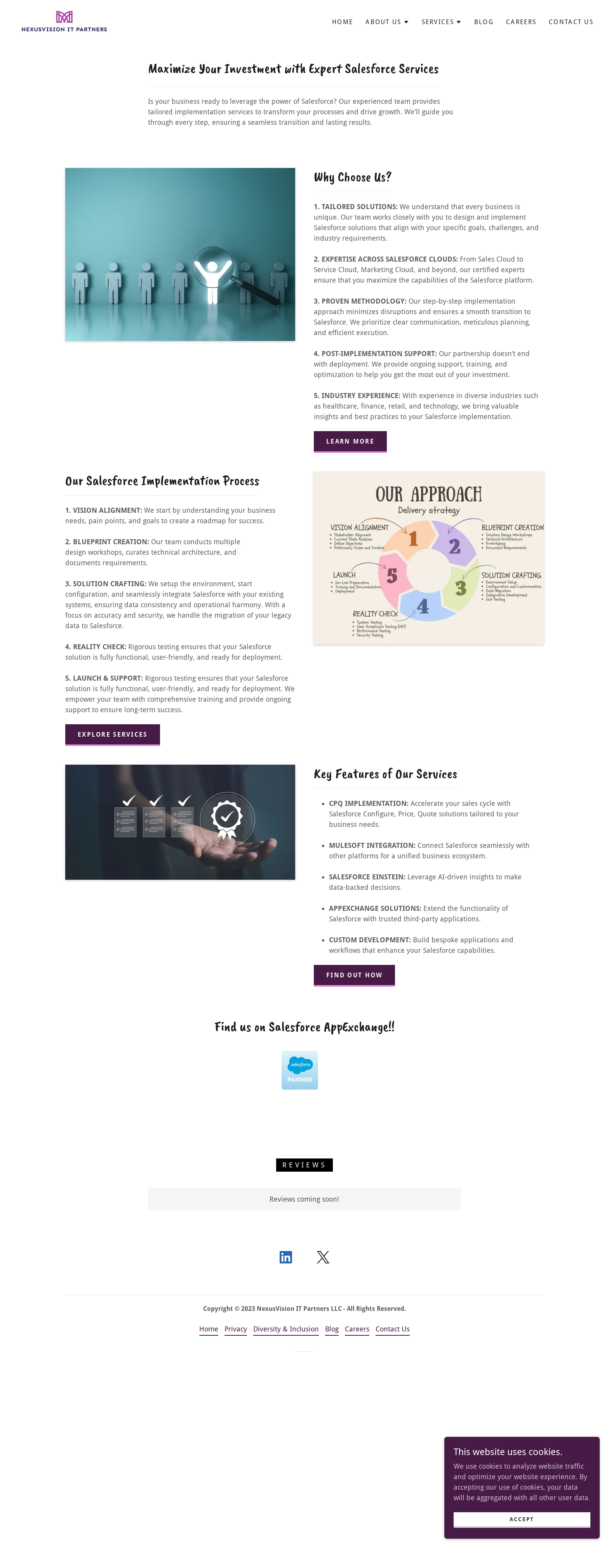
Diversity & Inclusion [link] (286, 1329)
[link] (64, 21)
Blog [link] (484, 22)
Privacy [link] (235, 1329)
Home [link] (342, 22)
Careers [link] (521, 22)
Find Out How (354, 975)
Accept (522, 1519)
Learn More (350, 441)
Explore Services (113, 734)
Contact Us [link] (571, 22)
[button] (387, 22)
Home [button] (208, 1329)
